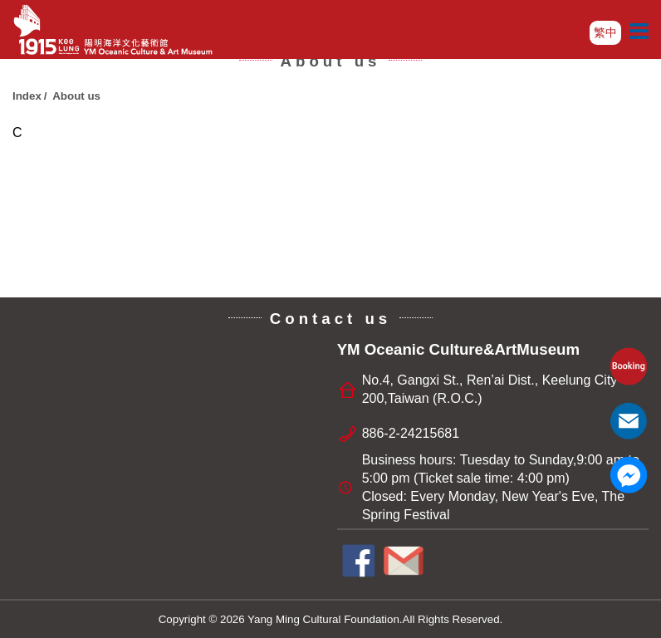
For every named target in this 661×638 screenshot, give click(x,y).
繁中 (605, 32)
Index (27, 96)
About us (76, 96)
